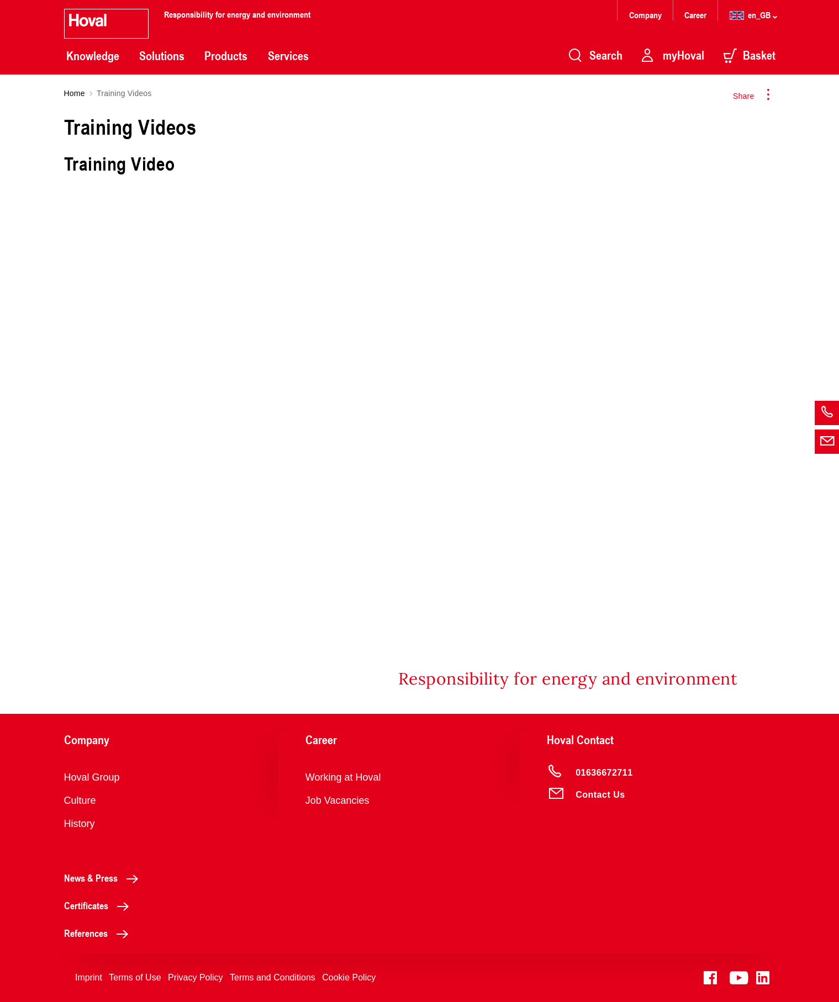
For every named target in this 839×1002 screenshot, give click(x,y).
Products (225, 55)
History (79, 823)
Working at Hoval (343, 777)
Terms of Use (135, 977)
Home (74, 93)
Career (696, 14)
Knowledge (92, 55)
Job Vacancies (337, 800)
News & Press (104, 878)
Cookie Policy (349, 977)
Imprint (88, 977)
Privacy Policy (195, 977)
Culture (80, 800)
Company (646, 14)
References (99, 933)
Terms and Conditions (272, 977)
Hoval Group (92, 777)
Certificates (99, 905)
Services (288, 55)
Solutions (161, 55)
